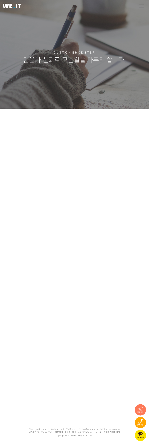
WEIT (12, 6)
